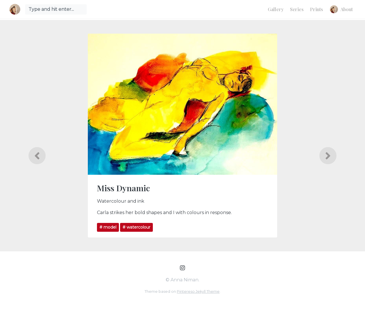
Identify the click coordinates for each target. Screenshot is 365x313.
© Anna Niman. (182, 279)
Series (297, 9)
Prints (316, 9)
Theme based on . (182, 291)
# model (108, 227)
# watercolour (136, 227)
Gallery (276, 9)
